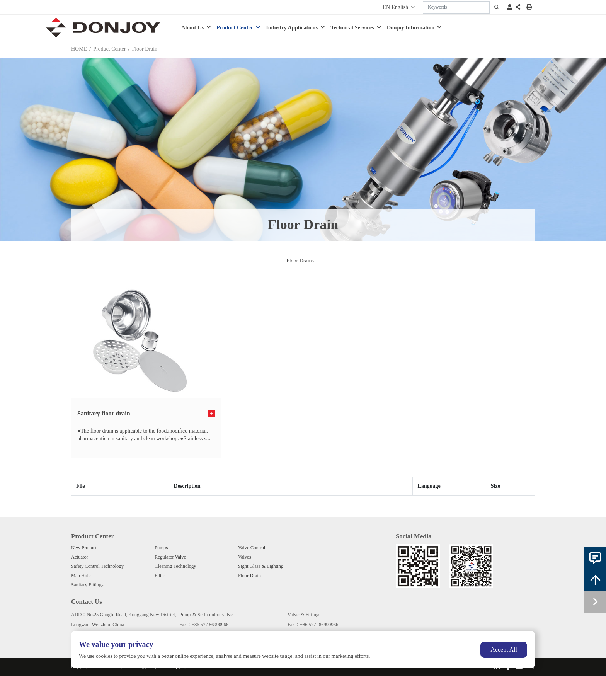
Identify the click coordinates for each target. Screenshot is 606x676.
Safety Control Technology (97, 566)
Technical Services (352, 27)
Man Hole (81, 575)
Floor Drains (300, 261)
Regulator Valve (170, 557)
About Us (192, 27)
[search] (496, 7)
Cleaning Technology (175, 566)
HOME (79, 49)
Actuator (79, 557)
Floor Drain (249, 575)
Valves (244, 557)
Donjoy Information (411, 27)
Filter (160, 575)
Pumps (161, 547)
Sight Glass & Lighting (260, 566)
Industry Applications (292, 27)
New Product (84, 547)
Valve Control (251, 547)
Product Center (234, 27)
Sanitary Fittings (87, 584)
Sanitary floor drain (103, 413)
